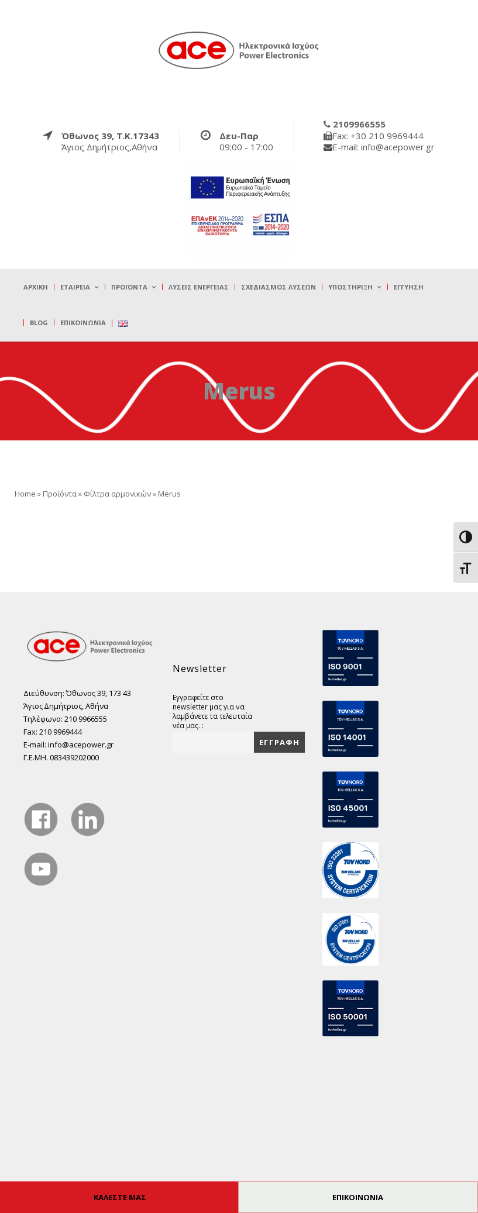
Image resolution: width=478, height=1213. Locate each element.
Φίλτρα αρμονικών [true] (117, 493)
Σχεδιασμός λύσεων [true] (278, 287)
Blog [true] (39, 322)
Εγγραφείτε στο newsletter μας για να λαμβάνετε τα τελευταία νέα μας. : (212, 711)
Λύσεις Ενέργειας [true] (198, 287)
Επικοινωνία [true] (83, 322)
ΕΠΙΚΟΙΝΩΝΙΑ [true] (357, 1197)
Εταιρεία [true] (75, 287)
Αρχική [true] (35, 287)
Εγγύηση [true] (409, 287)
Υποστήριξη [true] (350, 287)
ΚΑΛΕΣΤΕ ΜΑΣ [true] (120, 1197)
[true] (239, 49)
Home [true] (25, 493)
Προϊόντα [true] (129, 287)
